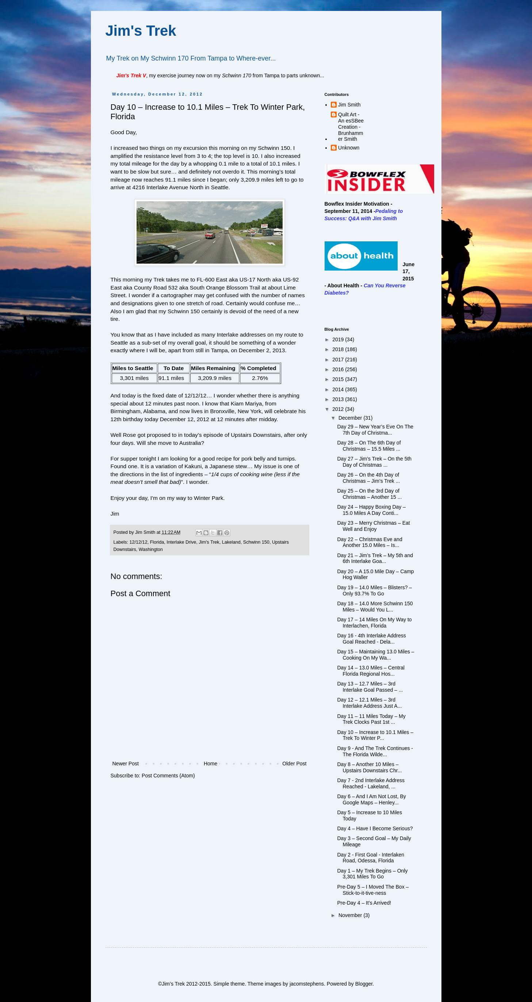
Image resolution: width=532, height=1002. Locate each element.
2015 (338, 379)
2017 (338, 359)
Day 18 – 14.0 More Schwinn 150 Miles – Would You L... (375, 607)
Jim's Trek (141, 31)
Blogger (363, 984)
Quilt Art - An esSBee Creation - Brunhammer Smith (351, 127)
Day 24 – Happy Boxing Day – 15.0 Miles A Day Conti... (371, 510)
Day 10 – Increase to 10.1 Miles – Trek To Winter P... (375, 735)
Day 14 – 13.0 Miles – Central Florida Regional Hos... (370, 671)
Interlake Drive (181, 542)
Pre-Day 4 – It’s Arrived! (364, 903)
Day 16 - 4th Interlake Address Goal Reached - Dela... (371, 639)
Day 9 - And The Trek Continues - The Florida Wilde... (375, 751)
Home (210, 763)
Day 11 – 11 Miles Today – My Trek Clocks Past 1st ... (371, 719)
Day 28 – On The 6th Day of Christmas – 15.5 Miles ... (369, 446)
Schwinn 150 (256, 542)
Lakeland (231, 542)
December (350, 418)
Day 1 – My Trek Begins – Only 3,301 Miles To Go (372, 874)
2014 (338, 389)
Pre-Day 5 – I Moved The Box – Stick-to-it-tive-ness (373, 890)
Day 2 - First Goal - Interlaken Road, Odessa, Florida (370, 858)
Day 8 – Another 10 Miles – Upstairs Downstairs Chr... (369, 767)
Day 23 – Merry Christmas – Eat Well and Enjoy (373, 526)
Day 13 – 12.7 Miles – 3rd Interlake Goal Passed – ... (370, 687)
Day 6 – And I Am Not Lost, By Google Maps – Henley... (371, 799)
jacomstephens (307, 984)
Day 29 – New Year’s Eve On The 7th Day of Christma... (375, 430)
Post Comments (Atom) (168, 775)
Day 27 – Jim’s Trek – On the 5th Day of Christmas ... (374, 462)
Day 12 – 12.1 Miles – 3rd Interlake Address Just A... (369, 703)
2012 (338, 409)
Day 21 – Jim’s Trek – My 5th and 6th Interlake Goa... (375, 558)
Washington (151, 549)
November (350, 915)
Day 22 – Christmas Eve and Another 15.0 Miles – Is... (369, 542)
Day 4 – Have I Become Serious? (375, 828)
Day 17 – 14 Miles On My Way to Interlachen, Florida (374, 623)
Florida (157, 542)
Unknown (348, 148)
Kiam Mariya (246, 403)
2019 (338, 339)
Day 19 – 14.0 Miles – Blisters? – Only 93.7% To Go (374, 590)
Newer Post (125, 763)
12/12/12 (139, 542)
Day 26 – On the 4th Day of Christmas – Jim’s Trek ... (368, 478)
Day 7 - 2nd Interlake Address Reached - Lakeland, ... (370, 783)
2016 (338, 369)
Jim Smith (349, 105)
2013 (338, 399)
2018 (338, 349)
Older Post (294, 763)
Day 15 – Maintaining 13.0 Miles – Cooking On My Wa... (375, 655)
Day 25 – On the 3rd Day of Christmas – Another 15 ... (369, 494)
